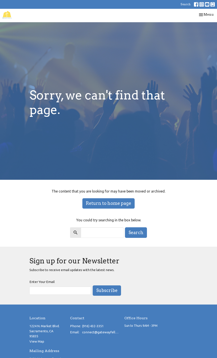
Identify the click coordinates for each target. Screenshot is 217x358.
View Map (36, 341)
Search (186, 4)
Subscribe (107, 290)
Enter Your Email (42, 282)
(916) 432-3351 (93, 326)
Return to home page (108, 203)
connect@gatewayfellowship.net (101, 332)
